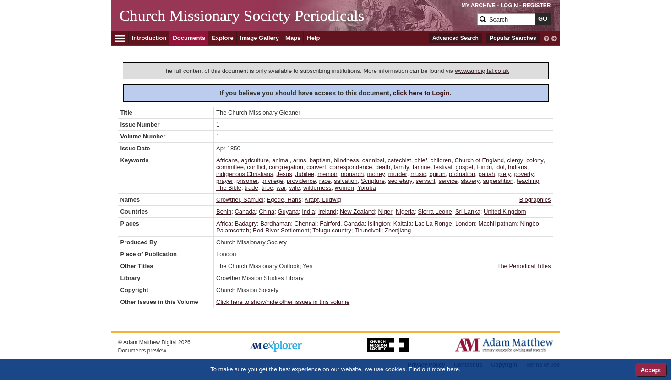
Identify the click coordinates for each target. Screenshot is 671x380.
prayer (224, 180)
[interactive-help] (546, 37)
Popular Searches (513, 38)
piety (504, 174)
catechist (399, 160)
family (401, 167)
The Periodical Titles (524, 266)
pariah (486, 174)
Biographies (535, 199)
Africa (223, 223)
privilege (272, 180)
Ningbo (529, 223)
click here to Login (421, 93)
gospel (464, 167)
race (325, 180)
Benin (223, 211)
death (383, 167)
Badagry (245, 223)
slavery (470, 180)
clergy (515, 160)
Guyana (288, 211)
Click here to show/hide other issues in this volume (282, 301)
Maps (292, 37)
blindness (346, 160)
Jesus (284, 174)
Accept (651, 370)
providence (301, 180)
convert (316, 167)
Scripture (373, 180)
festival (443, 167)
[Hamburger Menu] (120, 37)
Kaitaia (402, 223)
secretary (400, 180)
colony (535, 160)
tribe (267, 187)
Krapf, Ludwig (323, 199)
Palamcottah (232, 230)
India (308, 211)
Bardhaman (275, 223)
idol (499, 167)
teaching (528, 180)
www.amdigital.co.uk (482, 70)
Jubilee (304, 174)
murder (397, 174)
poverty (524, 174)
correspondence (350, 167)
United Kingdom (505, 211)
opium (437, 174)
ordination (462, 174)
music (418, 174)
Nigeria (405, 211)
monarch (352, 174)
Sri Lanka (467, 211)
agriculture (255, 160)
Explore (223, 37)
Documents (189, 37)
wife (294, 187)
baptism (320, 160)
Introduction (149, 37)
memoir (327, 174)
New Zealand (357, 211)
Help (313, 37)
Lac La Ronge (433, 223)
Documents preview (142, 350)
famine (422, 167)
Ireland (327, 211)
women (344, 187)
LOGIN (509, 5)
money (376, 174)
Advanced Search (455, 38)
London (465, 223)
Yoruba (366, 187)
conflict (256, 167)
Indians (517, 167)
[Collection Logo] (296, 23)
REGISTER (537, 5)
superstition (498, 180)
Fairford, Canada (342, 223)
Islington (379, 223)
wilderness (317, 187)
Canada (245, 211)
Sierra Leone (435, 211)
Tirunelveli (368, 230)
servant (426, 180)
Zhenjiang (398, 230)
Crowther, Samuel (239, 199)
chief (421, 160)
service (448, 180)
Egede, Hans (284, 199)
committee (230, 167)
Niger (385, 211)
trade (251, 187)
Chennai (305, 223)
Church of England (479, 160)
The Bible (228, 187)
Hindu (484, 167)
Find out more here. (434, 369)
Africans (227, 160)
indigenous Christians (244, 174)
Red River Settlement (281, 230)
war (281, 187)
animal (280, 160)
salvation (345, 180)
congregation (286, 167)
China (266, 211)
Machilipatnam (498, 223)
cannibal (373, 160)
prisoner (247, 180)
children (441, 160)
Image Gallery (259, 37)
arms (299, 160)
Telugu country (331, 230)
